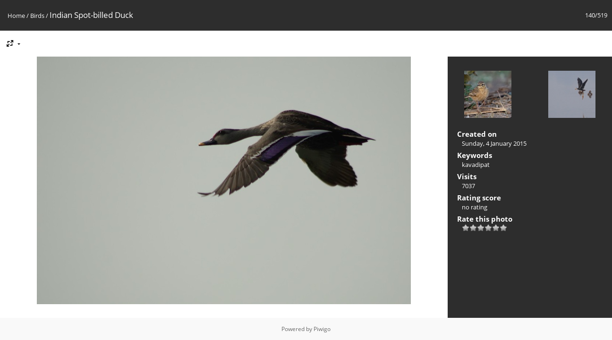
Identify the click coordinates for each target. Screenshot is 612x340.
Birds (37, 15)
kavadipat (476, 164)
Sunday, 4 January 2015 (494, 143)
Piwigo (322, 329)
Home (16, 15)
